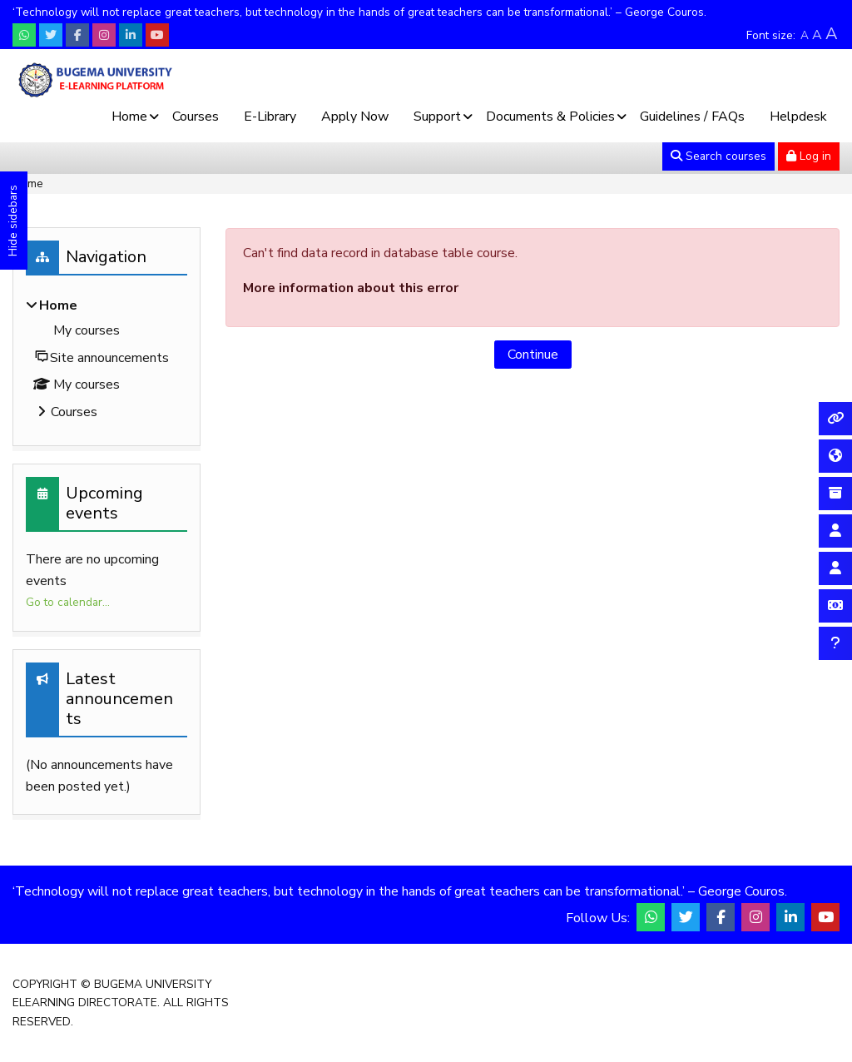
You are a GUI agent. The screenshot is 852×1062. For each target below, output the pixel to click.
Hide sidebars (13, 220)
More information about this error (350, 288)
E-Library (270, 116)
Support (437, 116)
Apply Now (355, 116)
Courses (195, 116)
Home (129, 116)
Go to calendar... (68, 602)
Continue (533, 354)
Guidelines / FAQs (692, 116)
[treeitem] (106, 360)
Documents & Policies (550, 116)
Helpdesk (798, 116)
